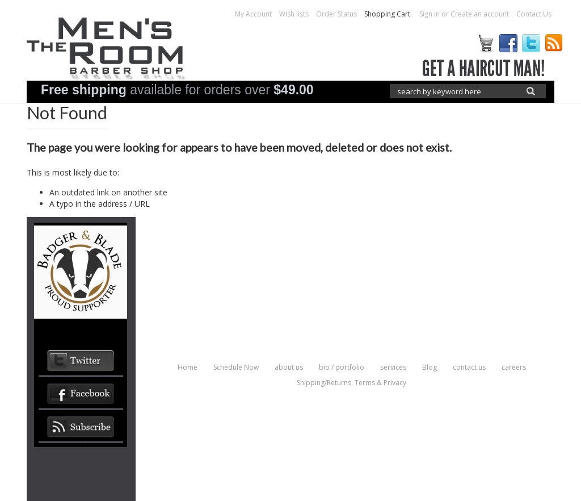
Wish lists (294, 14)
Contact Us (533, 14)
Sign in (429, 14)
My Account (253, 14)
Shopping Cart (388, 14)
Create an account (480, 14)
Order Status (336, 14)
